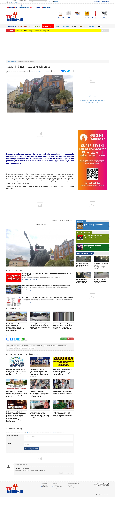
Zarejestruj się (105, 1)
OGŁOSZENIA (60, 17)
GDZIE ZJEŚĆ (78, 17)
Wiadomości (55, 71)
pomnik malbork (11, 348)
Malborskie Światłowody (73, 488)
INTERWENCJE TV (96, 18)
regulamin (53, 432)
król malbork (31, 348)
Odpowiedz (69, 473)
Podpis (9, 443)
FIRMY (69, 17)
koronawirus (25, 345)
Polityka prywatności (57, 486)
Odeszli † (99, 26)
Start (9, 61)
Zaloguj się (97, 1)
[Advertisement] (57, 46)
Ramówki (91, 26)
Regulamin (55, 485)
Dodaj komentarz (31, 448)
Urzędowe (82, 26)
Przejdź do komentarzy (40, 224)
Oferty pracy (92, 96)
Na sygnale (36, 26)
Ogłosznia (44, 485)
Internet (43, 488)
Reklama (50, 1)
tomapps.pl (106, 494)
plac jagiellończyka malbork (50, 345)
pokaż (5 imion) (14, 2)
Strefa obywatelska (62, 26)
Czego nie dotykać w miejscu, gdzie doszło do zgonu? (32, 31)
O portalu (54, 483)
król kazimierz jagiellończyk (36, 345)
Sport (74, 26)
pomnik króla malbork (22, 348)
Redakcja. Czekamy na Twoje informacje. (40, 71)
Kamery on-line (56, 488)
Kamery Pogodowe (24, 26)
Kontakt (56, 1)
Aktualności (12, 26)
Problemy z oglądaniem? (73, 483)
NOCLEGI (87, 17)
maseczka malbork (62, 345)
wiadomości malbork (15, 345)
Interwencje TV (48, 26)
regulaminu (28, 432)
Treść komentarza (12, 435)
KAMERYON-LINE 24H (105, 18)
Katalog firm (44, 486)
